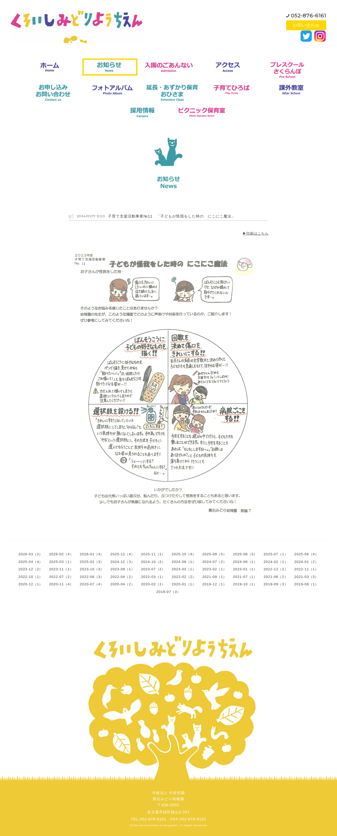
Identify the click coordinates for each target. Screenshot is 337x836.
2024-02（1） (276, 562)
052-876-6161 (308, 14)
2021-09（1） (214, 577)
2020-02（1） (153, 584)
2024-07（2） (214, 562)
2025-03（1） (61, 562)
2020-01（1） (184, 584)
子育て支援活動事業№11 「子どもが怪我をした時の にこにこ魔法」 (171, 216)
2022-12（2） (276, 569)
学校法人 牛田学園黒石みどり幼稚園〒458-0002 (168, 799)
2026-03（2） (30, 554)
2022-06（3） (92, 577)
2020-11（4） (61, 584)
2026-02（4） (61, 554)
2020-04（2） (122, 584)
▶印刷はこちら (256, 233)
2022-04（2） (122, 577)
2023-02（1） (214, 569)
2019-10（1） (245, 584)
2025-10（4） (184, 554)
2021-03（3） (306, 577)
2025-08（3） (245, 554)
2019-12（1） (214, 584)
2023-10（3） (92, 569)
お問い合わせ (306, 25)
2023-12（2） (30, 569)
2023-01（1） (245, 569)
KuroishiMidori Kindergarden (158, 825)
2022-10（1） (30, 577)
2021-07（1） (245, 577)
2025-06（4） (306, 554)
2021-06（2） (276, 577)
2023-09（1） (122, 569)
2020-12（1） (30, 584)
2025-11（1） (153, 554)
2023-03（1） (184, 569)
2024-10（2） (153, 562)
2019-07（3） (168, 592)
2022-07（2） (61, 577)
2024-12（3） (122, 562)
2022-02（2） (184, 577)
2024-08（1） (184, 562)
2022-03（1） (153, 577)
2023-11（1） (61, 569)
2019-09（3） (276, 584)
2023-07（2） (153, 569)
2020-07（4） (92, 584)
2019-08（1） (306, 584)
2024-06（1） (245, 562)
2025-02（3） (92, 562)
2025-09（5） (214, 554)
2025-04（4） (30, 562)
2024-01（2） (306, 562)
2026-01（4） (92, 554)
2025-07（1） (276, 554)
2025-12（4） (122, 554)
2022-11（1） (306, 569)
